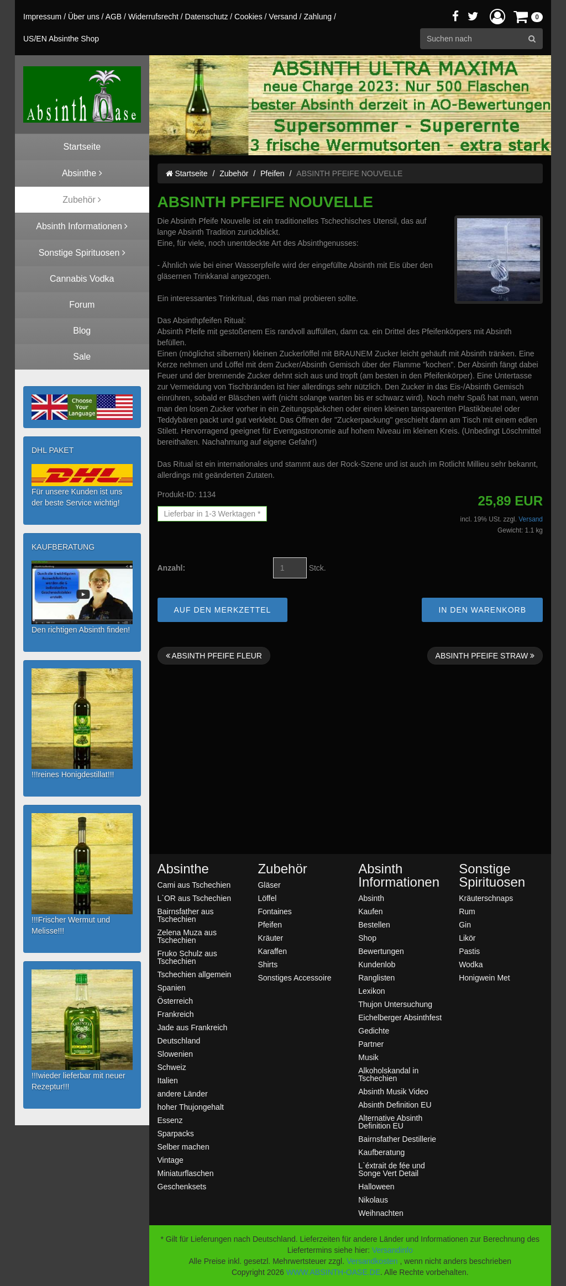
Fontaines (274, 911)
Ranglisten (376, 977)
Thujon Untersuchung (395, 1004)
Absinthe (183, 869)
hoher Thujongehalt (191, 1107)
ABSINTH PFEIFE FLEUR (214, 655)
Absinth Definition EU (394, 1104)
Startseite (187, 173)
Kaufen (370, 911)
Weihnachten (380, 1213)
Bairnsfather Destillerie (397, 1139)
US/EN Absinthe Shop (61, 38)
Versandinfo (392, 1250)
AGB (114, 16)
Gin (465, 924)
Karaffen (272, 951)
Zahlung (317, 16)
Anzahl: (172, 567)
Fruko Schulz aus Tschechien (187, 957)
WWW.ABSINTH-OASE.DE (333, 1272)
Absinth (371, 898)
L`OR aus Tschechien (195, 898)
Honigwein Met (484, 977)
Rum (467, 911)
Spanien (172, 987)
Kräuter (270, 938)
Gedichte (373, 1030)
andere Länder (183, 1093)
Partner (371, 1044)
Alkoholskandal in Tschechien (388, 1074)
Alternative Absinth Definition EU (390, 1122)
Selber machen (183, 1146)
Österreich (175, 1001)
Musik (368, 1057)
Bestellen (374, 924)
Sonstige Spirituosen (492, 875)
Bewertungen (381, 951)
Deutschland (179, 1040)
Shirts (267, 964)
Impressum (42, 16)
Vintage (171, 1160)
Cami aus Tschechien (194, 885)
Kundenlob (376, 964)
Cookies (248, 16)
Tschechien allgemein (195, 974)
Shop (367, 938)
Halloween (376, 1186)
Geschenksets (182, 1186)
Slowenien (175, 1054)
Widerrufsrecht (153, 16)
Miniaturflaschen (186, 1173)
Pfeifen (272, 173)
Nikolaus (373, 1199)
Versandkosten (372, 1261)
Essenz (170, 1120)
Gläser (269, 885)
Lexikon (371, 991)
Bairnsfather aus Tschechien (186, 915)
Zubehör (233, 173)
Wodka (471, 964)
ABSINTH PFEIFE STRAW (485, 655)
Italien (168, 1080)
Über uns (83, 16)
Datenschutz (206, 16)
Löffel (267, 898)
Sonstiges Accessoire (294, 977)
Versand (283, 16)
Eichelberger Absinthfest (400, 1017)
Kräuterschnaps (486, 898)
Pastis (469, 951)
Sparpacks (176, 1133)
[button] (497, 16)
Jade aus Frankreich (193, 1027)
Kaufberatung (381, 1152)
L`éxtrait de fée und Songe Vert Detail (391, 1169)
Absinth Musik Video (393, 1091)
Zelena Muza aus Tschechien (187, 936)
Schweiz (172, 1067)
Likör (467, 938)
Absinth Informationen (398, 875)
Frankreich (176, 1014)
